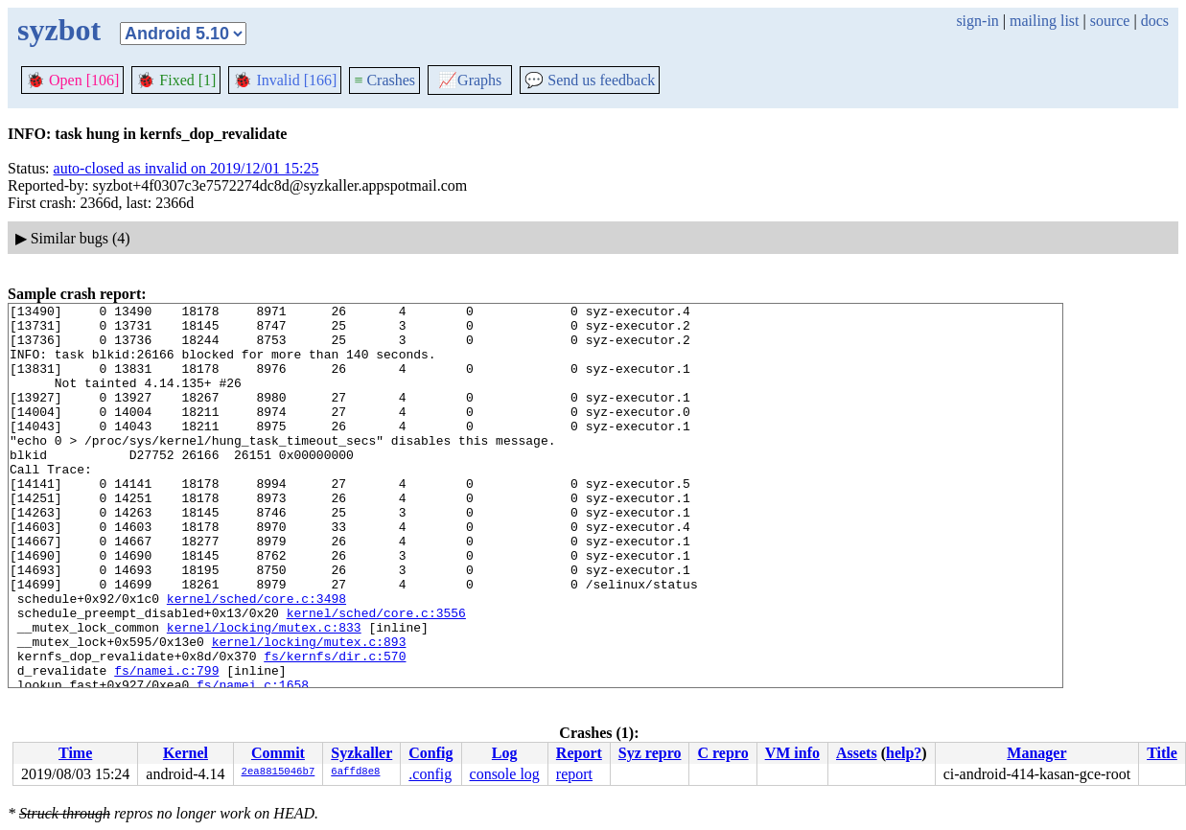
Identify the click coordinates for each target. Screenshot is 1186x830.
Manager (1036, 753)
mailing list (1044, 20)
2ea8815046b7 (278, 772)
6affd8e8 (355, 772)
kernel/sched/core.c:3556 (376, 675)
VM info (792, 753)
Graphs (469, 80)
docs (1155, 20)
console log (505, 774)
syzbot (59, 29)
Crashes (384, 80)
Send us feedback (589, 80)
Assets (856, 753)
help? (903, 753)
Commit (278, 753)
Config (430, 753)
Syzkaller (361, 753)
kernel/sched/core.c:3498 (256, 658)
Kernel (185, 753)
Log (505, 753)
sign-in (977, 20)
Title (1162, 753)
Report (579, 753)
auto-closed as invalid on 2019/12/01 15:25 (186, 168)
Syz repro (650, 753)
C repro (722, 753)
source (1110, 20)
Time (75, 753)
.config (430, 774)
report (574, 774)
